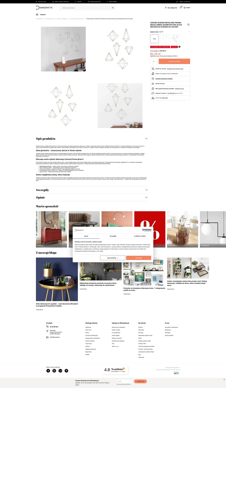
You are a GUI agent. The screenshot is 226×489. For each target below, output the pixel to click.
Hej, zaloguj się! (172, 7)
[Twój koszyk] (187, 8)
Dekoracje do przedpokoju (77, 18)
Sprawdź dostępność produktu (164, 78)
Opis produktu (45, 138)
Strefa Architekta (112, 1)
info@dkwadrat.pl (55, 337)
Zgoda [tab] (86, 236)
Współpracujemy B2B (94, 1)
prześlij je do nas (179, 88)
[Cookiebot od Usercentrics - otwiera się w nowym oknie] (143, 230)
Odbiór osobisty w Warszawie (60, 1)
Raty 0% (78, 1)
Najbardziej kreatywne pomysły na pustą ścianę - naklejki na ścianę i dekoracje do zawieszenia (98, 284)
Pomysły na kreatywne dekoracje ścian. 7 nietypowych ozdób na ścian (144, 289)
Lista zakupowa (181, 6)
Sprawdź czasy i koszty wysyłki (175, 68)
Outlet (141, 14)
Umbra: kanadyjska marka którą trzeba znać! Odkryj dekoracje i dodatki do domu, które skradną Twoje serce (187, 283)
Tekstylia (122, 14)
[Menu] (42, 14)
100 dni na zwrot (41, 1)
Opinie (40, 197)
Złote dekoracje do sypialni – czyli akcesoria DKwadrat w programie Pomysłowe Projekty (57, 305)
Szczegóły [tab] (113, 236)
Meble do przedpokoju (62, 18)
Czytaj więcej (39, 309)
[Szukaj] (113, 8)
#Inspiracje (160, 14)
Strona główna (39, 18)
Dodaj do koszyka (174, 61)
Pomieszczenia (49, 18)
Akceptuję (138, 258)
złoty (174, 32)
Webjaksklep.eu (176, 367)
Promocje (150, 14)
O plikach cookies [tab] (140, 236)
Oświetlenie (132, 14)
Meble (50, 14)
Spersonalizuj (112, 258)
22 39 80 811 (187, 1)
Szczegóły (42, 190)
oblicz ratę (164, 98)
